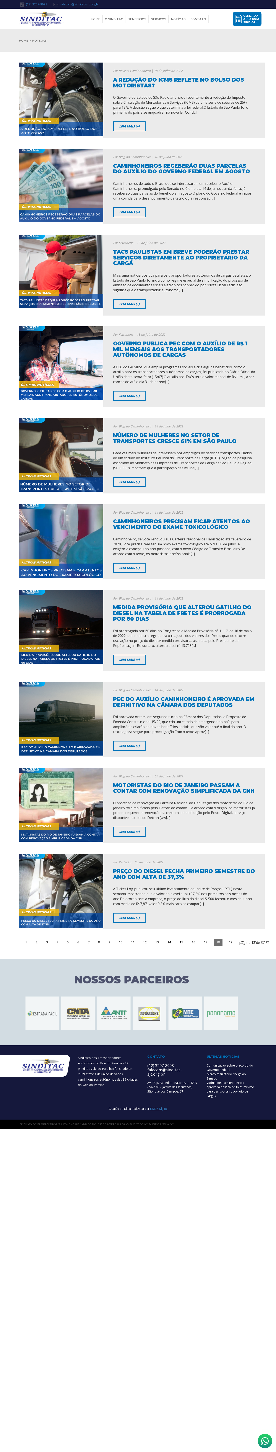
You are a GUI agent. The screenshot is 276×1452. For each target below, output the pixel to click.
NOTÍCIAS (39, 40)
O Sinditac (114, 19)
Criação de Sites (120, 1108)
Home (95, 19)
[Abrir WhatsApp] (265, 1441)
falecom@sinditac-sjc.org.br (76, 4)
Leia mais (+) (129, 126)
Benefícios (137, 19)
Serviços (158, 19)
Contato (198, 19)
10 (120, 942)
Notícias (178, 19)
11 (133, 942)
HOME (23, 40)
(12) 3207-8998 (33, 4)
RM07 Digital (158, 1108)
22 (267, 942)
